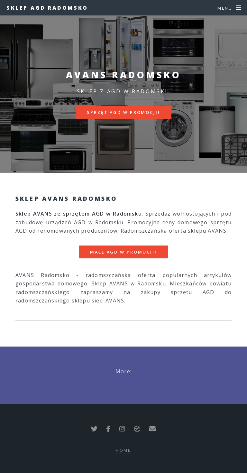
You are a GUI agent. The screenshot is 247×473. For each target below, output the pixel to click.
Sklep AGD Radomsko (47, 7)
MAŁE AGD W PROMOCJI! (123, 252)
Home (124, 450)
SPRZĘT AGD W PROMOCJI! (123, 112)
